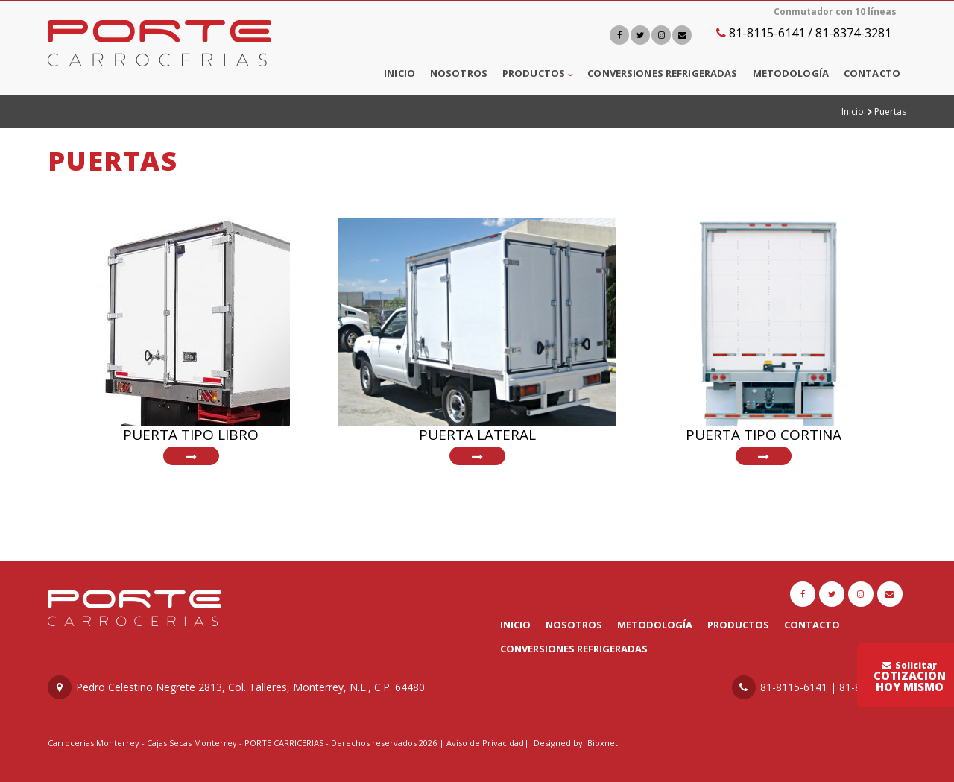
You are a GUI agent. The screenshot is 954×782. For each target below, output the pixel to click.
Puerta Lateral (477, 434)
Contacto (872, 73)
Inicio (399, 73)
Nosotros (458, 73)
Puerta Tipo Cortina (763, 434)
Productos (533, 73)
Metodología (791, 73)
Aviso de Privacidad (485, 742)
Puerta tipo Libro (191, 434)
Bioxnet (602, 742)
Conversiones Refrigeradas (662, 73)
